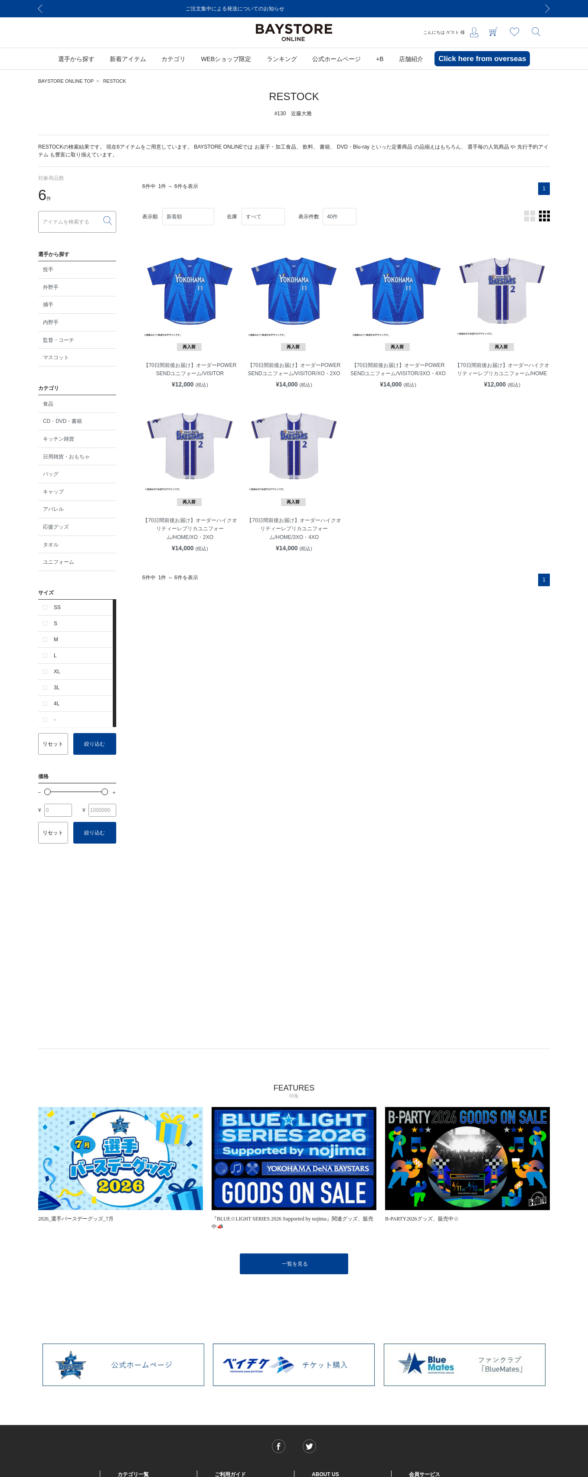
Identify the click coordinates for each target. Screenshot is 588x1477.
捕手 (48, 305)
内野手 (51, 322)
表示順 (150, 217)
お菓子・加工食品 (275, 147)
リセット (52, 744)
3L (56, 688)
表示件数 (308, 217)
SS (57, 607)
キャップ (53, 492)
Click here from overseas (482, 59)
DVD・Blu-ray (353, 147)
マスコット (56, 357)
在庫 (232, 217)
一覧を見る (295, 1264)
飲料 (308, 147)
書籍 (325, 147)
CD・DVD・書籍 (62, 421)
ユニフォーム (58, 562)
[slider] (47, 792)
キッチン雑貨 (58, 439)
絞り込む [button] (94, 744)
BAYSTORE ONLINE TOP (66, 81)
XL (57, 672)
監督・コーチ (58, 340)
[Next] (547, 8)
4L (56, 704)
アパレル (53, 509)
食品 (48, 404)
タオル (51, 545)
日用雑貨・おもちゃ (66, 457)
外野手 (51, 287)
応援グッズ (56, 527)
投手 (48, 269)
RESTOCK (114, 81)
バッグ (51, 474)
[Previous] (40, 8)
